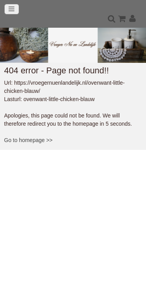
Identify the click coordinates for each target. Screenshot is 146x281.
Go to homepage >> (28, 140)
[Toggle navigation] (11, 9)
